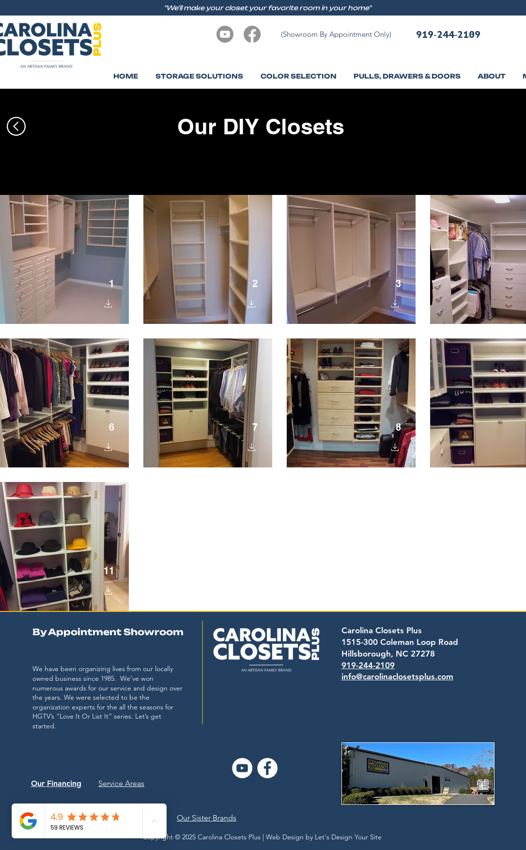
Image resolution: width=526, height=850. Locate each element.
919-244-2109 (448, 34)
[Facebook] (252, 34)
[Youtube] (225, 34)
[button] (491, 76)
